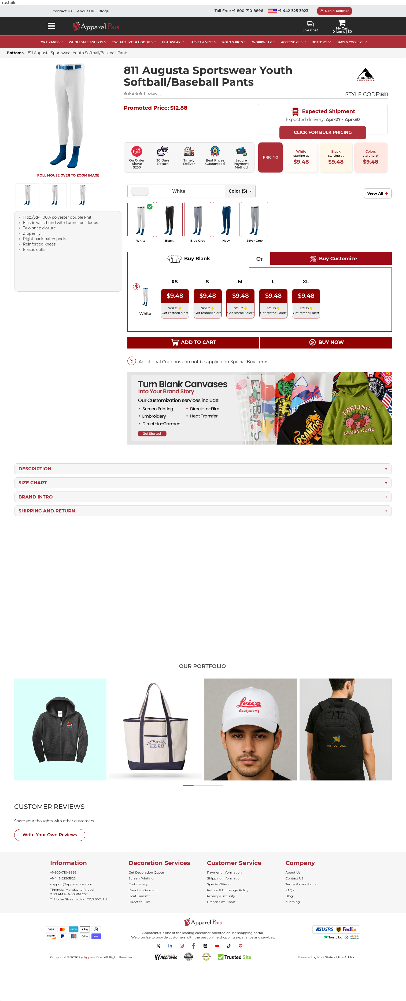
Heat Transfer (139, 891)
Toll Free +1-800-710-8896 (239, 5)
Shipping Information (224, 873)
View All (375, 188)
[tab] (59, 801)
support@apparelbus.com (71, 879)
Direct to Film (140, 896)
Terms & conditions (301, 879)
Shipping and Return (47, 505)
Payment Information (224, 867)
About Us (85, 5)
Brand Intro (36, 491)
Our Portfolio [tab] (202, 661)
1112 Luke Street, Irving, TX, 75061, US (79, 894)
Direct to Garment (143, 885)
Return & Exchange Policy (227, 885)
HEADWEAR (171, 37)
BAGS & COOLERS (350, 37)
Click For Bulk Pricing (323, 127)
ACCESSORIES (291, 37)
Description (35, 463)
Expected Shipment (322, 106)
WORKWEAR (262, 37)
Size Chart (33, 477)
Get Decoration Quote (146, 867)
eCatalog (293, 896)
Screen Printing (141, 873)
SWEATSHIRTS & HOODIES (132, 37)
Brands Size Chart (221, 896)
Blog (289, 891)
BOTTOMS (319, 37)
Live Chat (310, 21)
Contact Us (62, 5)
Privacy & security (221, 891)
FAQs (290, 885)
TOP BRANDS (49, 37)
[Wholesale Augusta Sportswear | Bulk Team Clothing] (365, 69)
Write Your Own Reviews (50, 829)
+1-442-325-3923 (288, 5)
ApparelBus (93, 952)
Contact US (295, 873)
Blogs (103, 5)
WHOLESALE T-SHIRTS (86, 37)
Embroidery (138, 879)
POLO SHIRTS (232, 37)
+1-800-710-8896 (63, 867)
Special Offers (218, 879)
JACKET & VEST (201, 37)
